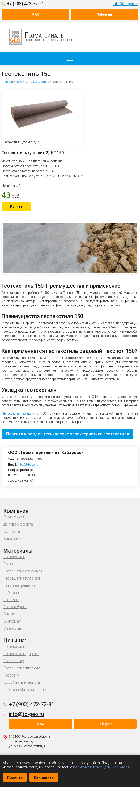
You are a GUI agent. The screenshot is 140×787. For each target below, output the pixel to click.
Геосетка (11, 600)
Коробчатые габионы (22, 682)
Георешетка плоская (21, 578)
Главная (7, 81)
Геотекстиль (41, 81)
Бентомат (12, 621)
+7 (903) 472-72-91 (25, 3)
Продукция (23, 81)
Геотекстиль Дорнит (21, 654)
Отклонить (44, 777)
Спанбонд (12, 628)
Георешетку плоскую (21, 668)
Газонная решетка (19, 585)
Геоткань (11, 564)
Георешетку (13, 661)
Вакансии (11, 538)
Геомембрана (15, 607)
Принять (15, 777)
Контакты (12, 531)
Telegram (104, 14)
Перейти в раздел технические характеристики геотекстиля (67, 434)
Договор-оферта (18, 524)
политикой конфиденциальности (102, 767)
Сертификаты (15, 517)
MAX (35, 14)
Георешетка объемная (23, 571)
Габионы (11, 592)
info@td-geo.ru (125, 4)
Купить (16, 206)
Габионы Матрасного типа (27, 689)
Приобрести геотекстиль (20, 413)
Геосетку (11, 675)
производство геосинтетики (43, 37)
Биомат (10, 614)
